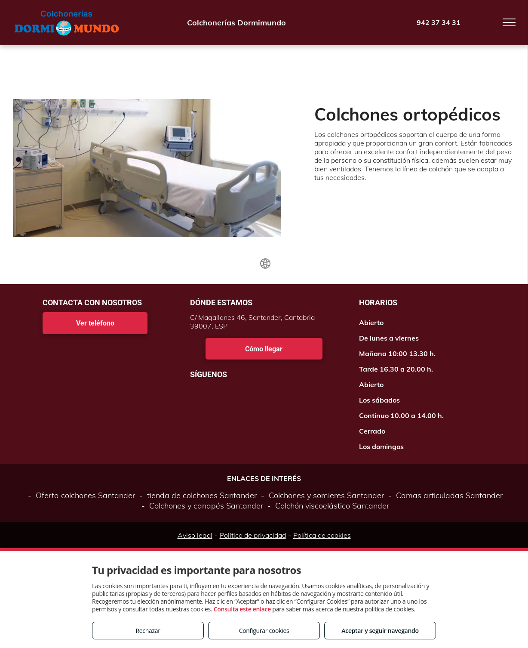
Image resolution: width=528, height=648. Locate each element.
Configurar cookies (264, 630)
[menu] (509, 22)
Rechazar (147, 630)
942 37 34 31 (438, 22)
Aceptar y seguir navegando (379, 630)
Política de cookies (322, 535)
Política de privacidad (253, 535)
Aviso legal (195, 535)
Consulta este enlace (242, 609)
